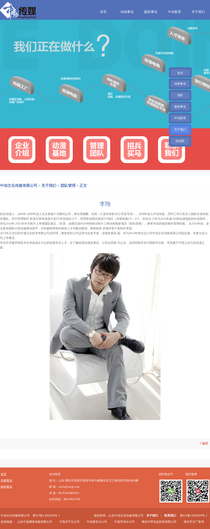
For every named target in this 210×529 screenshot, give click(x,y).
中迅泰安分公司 (97, 521)
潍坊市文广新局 (194, 521)
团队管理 (68, 185)
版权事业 (150, 12)
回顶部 (180, 141)
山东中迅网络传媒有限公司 (34, 521)
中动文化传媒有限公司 (18, 185)
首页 (103, 12)
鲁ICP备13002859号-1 (46, 515)
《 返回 (203, 443)
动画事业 (127, 12)
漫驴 (180, 95)
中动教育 (174, 12)
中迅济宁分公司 (69, 521)
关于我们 (198, 12)
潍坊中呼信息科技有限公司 (159, 521)
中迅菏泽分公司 (124, 521)
